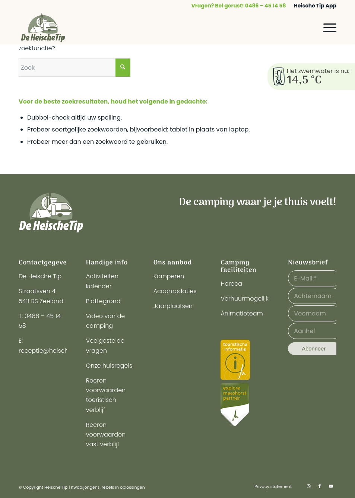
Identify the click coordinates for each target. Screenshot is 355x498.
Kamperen (168, 276)
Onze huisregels (109, 365)
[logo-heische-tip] (43, 27)
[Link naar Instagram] (308, 486)
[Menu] (326, 27)
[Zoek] (74, 67)
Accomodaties (175, 291)
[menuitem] (239, 5)
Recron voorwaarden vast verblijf (106, 435)
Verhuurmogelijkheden (254, 298)
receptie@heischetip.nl (52, 350)
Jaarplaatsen (173, 306)
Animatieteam (242, 313)
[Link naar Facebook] (319, 486)
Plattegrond (103, 301)
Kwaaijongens (85, 487)
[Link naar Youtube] (330, 486)
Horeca (231, 283)
